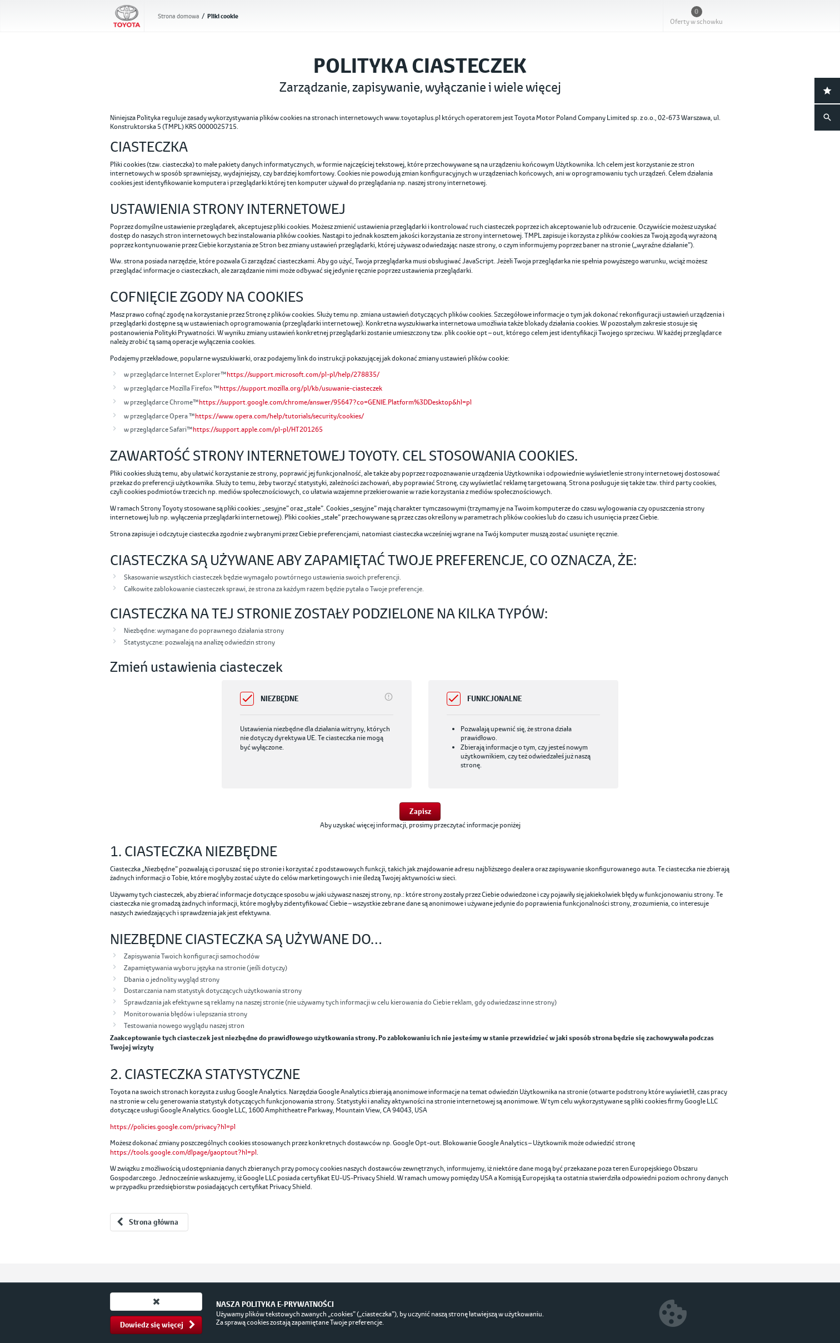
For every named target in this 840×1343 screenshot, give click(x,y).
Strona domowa (178, 16)
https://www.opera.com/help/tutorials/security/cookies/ (279, 416)
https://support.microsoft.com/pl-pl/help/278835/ (303, 374)
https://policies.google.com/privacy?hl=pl (173, 1126)
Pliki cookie (222, 16)
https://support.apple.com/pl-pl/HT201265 (258, 429)
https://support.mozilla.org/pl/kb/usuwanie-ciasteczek (300, 388)
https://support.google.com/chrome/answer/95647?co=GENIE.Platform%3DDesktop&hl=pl (335, 402)
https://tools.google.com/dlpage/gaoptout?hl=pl (183, 1152)
